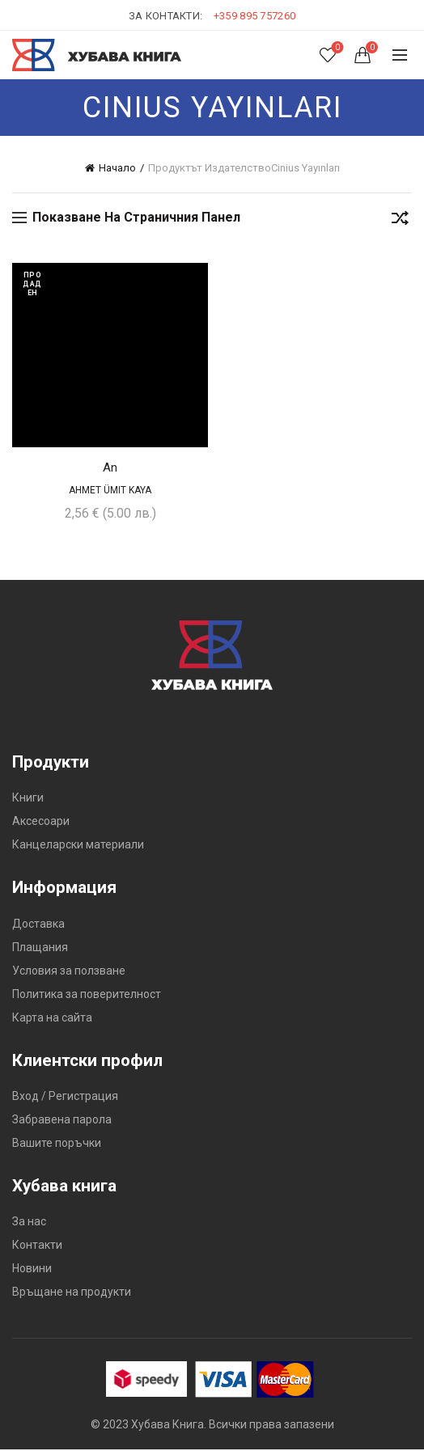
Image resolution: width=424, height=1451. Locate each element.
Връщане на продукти (71, 1293)
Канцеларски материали (78, 846)
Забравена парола (62, 1121)
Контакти (37, 1246)
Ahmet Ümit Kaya (110, 491)
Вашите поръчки (56, 1144)
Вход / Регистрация (65, 1097)
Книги (28, 799)
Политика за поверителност (86, 995)
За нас (29, 1222)
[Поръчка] (400, 221)
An (110, 469)
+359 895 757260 (255, 16)
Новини (32, 1269)
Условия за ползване (68, 972)
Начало (117, 168)
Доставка (38, 925)
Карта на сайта (52, 1019)
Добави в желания (194, 277)
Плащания (40, 948)
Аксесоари (41, 823)
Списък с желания (336, 48)
